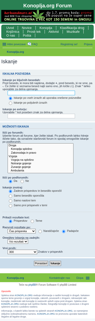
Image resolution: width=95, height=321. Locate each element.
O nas (10, 35)
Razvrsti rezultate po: (17, 227)
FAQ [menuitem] (34, 44)
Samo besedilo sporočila (26, 195)
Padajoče (70, 230)
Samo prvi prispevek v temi (28, 205)
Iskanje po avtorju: (15, 109)
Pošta (27, 35)
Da (13, 180)
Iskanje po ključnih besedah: (22, 80)
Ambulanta (40, 170)
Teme (36, 220)
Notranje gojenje (40, 163)
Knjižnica (12, 32)
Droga (40, 145)
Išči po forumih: (13, 132)
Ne (25, 180)
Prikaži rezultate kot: (16, 217)
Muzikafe (73, 32)
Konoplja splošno (40, 149)
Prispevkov (18, 220)
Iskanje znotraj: (13, 187)
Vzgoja (40, 156)
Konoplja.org (15, 51)
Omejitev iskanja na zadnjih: (21, 237)
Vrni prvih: (9, 248)
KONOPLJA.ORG (23, 295)
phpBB (32, 284)
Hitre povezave (16, 44)
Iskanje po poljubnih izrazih (28, 102)
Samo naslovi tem (22, 200)
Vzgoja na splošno (40, 160)
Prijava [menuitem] (88, 44)
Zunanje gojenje (40, 167)
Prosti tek (34, 32)
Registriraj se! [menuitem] (69, 44)
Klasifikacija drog (72, 28)
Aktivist (54, 32)
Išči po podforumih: (16, 177)
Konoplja (46, 28)
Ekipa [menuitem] (79, 277)
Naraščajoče (49, 230)
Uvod (10, 28)
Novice (27, 28)
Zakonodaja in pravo (40, 153)
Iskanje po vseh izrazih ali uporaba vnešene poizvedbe (45, 97)
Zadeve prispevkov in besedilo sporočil (35, 190)
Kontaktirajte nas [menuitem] (59, 277)
